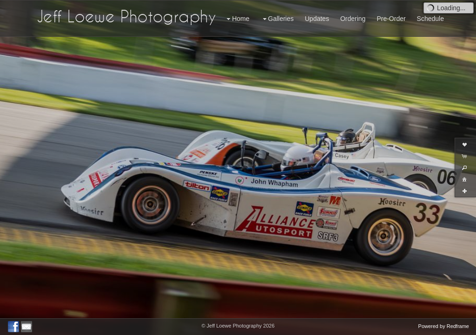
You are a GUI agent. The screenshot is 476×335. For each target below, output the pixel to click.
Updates (317, 18)
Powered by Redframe (443, 326)
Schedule (430, 18)
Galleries (277, 19)
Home (237, 19)
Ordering (352, 18)
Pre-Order (391, 18)
